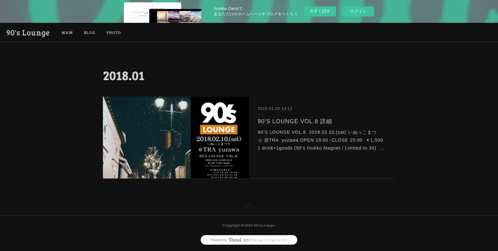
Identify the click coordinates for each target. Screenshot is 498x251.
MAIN (67, 32)
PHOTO (114, 32)
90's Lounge (28, 32)
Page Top (249, 207)
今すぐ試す (320, 11)
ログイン (358, 11)
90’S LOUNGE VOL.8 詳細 (295, 121)
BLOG (89, 32)
